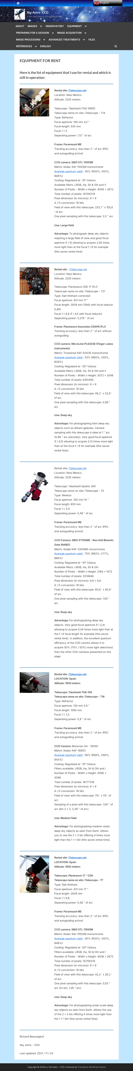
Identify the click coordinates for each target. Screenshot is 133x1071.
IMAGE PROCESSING (28, 39)
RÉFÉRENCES (24, 46)
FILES (92, 39)
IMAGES (32, 26)
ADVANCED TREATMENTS (64, 39)
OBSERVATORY (55, 26)
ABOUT (20, 26)
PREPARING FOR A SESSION (32, 32)
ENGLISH (45, 46)
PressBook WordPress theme (92, 1067)
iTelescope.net (77, 90)
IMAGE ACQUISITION (69, 32)
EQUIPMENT (74, 26)
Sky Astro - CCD (37, 12)
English (101, 3)
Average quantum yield (68, 171)
